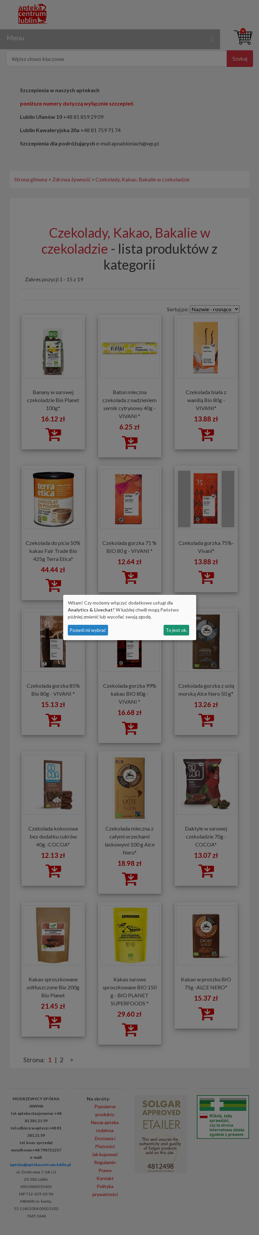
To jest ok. (176, 630)
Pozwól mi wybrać (87, 630)
